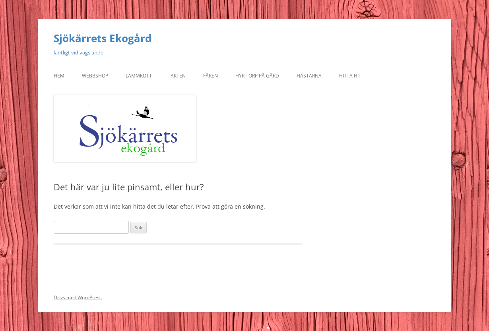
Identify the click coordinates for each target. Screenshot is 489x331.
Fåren (210, 75)
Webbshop (95, 75)
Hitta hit (350, 75)
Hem (59, 75)
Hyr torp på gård (257, 75)
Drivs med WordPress (78, 297)
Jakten (177, 75)
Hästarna (309, 75)
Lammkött (139, 75)
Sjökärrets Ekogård (102, 38)
